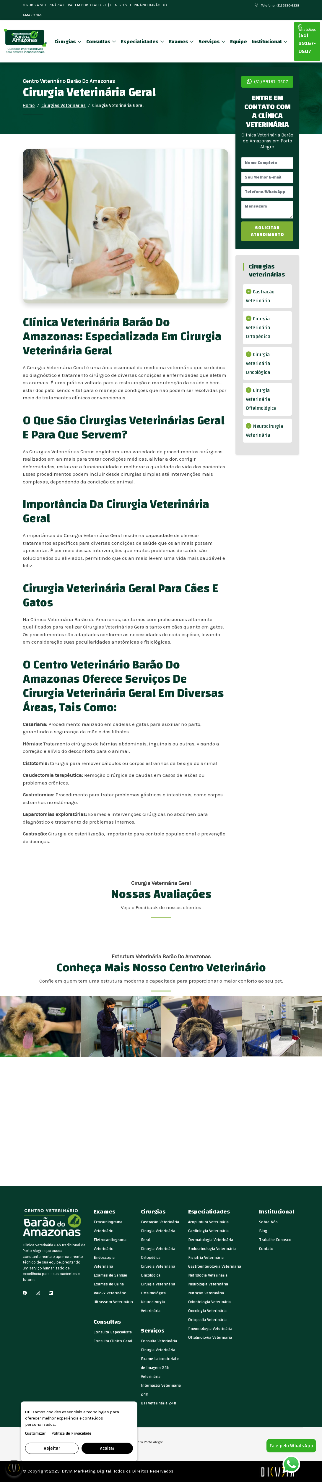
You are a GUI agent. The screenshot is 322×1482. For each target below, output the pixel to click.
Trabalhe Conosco (275, 1240)
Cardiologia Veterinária (208, 1231)
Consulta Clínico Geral (113, 1341)
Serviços (210, 41)
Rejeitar (52, 1448)
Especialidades (140, 41)
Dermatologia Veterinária (210, 1240)
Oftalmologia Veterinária (210, 1337)
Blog (263, 1231)
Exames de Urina (109, 1284)
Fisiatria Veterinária (206, 1257)
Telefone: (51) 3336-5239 (277, 5)
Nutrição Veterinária (206, 1293)
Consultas (99, 41)
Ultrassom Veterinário (113, 1302)
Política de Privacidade (71, 1433)
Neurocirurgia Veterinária (264, 431)
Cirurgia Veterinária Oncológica (258, 363)
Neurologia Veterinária (208, 1284)
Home (29, 105)
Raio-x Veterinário (110, 1293)
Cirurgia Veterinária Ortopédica (258, 327)
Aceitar (107, 1448)
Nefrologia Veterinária (207, 1275)
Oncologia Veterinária (207, 1311)
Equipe (238, 41)
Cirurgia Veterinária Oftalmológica (261, 399)
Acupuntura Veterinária (208, 1222)
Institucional (267, 41)
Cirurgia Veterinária (158, 1350)
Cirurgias (65, 41)
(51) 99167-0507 (307, 40)
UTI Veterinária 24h (158, 1403)
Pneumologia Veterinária (210, 1328)
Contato (266, 1249)
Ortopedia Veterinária (207, 1320)
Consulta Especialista (113, 1332)
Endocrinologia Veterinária (212, 1249)
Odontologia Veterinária (209, 1302)
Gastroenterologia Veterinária (214, 1266)
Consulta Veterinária (159, 1341)
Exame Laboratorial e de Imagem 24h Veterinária (160, 1367)
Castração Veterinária (260, 296)
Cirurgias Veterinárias (63, 105)
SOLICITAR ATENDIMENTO (267, 231)
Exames (179, 41)
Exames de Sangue (110, 1275)
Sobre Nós (268, 1222)
